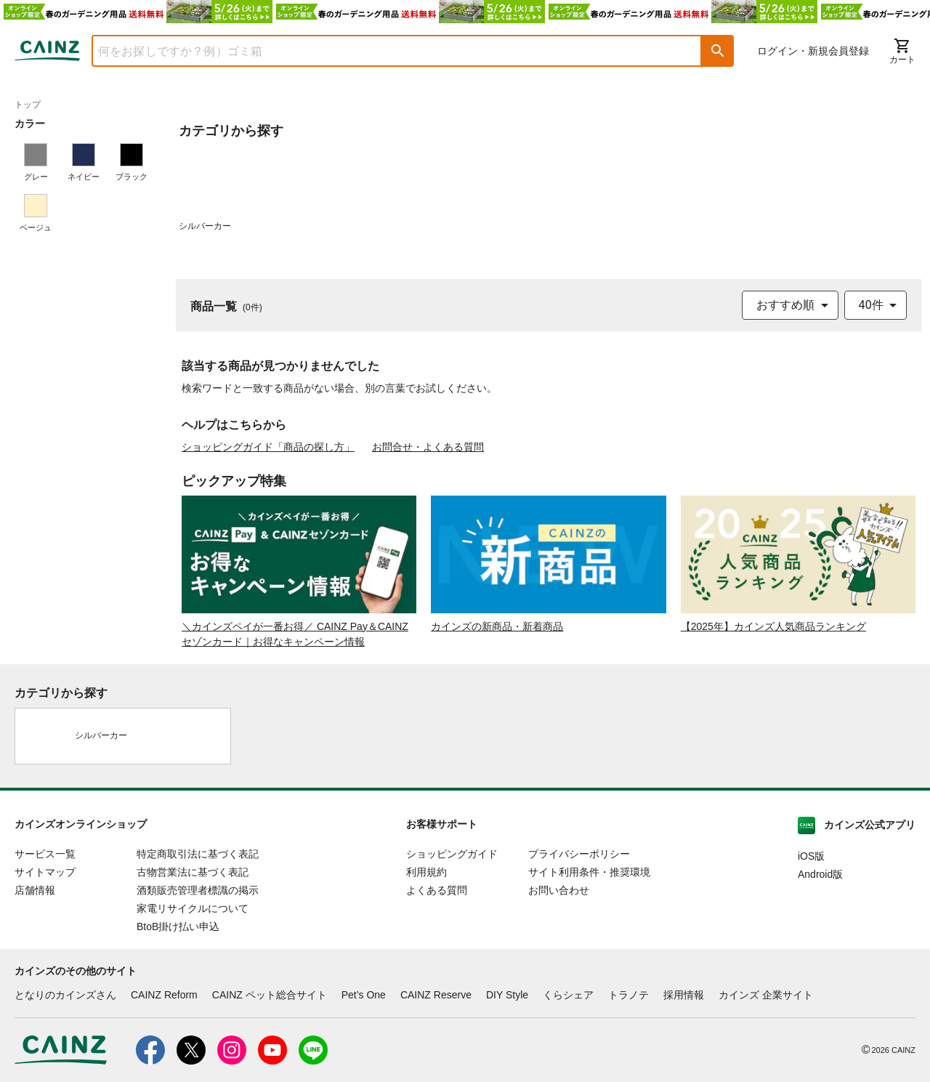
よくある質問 (436, 890)
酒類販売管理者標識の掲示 (198, 890)
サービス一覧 (45, 854)
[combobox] (386, 50)
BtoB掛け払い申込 (178, 926)
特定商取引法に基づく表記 (198, 854)
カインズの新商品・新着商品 (497, 626)
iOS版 (811, 856)
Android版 (820, 874)
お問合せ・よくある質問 (428, 447)
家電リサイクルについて (192, 908)
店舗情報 (35, 890)
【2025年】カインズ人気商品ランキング (773, 626)
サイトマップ (45, 872)
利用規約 (426, 872)
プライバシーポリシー (579, 854)
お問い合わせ (558, 890)
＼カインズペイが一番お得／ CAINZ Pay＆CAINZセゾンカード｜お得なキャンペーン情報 (295, 634)
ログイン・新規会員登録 (813, 51)
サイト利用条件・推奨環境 (589, 872)
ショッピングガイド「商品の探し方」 (268, 447)
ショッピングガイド (452, 854)
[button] (718, 51)
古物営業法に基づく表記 (192, 872)
